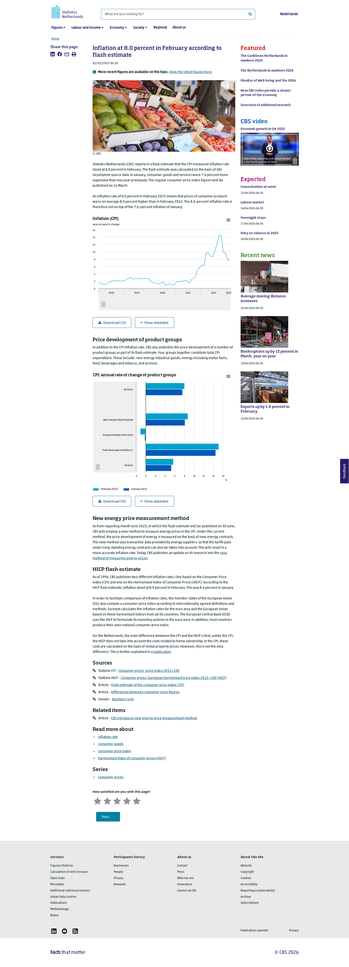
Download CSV (112, 323)
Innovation (184, 884)
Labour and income (86, 28)
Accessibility (249, 884)
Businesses (121, 865)
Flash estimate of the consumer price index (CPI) (147, 685)
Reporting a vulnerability (258, 890)
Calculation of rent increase (69, 872)
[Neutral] (117, 800)
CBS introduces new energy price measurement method (154, 718)
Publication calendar (254, 930)
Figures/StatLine (61, 865)
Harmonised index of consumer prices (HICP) (132, 758)
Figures (56, 28)
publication (162, 652)
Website (246, 865)
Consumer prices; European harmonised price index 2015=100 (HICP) (174, 678)
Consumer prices (110, 777)
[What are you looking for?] (178, 14)
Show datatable (154, 323)
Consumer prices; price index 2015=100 (148, 671)
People (118, 872)
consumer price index (114, 751)
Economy (117, 28)
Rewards (120, 884)
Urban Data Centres (63, 896)
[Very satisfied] (137, 800)
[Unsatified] (107, 800)
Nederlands (289, 14)
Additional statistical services (70, 890)
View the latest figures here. (190, 72)
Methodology (59, 909)
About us (179, 27)
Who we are (185, 878)
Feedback (344, 471)
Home (55, 38)
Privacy (118, 878)
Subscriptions (250, 903)
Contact (182, 865)
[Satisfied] (127, 800)
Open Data (57, 878)
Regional (160, 27)
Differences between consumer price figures (145, 692)
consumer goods (110, 744)
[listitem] (52, 54)
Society (138, 28)
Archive (246, 896)
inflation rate (108, 737)
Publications (58, 903)
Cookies (246, 878)
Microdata (57, 884)
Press (180, 872)
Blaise (54, 915)
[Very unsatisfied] (97, 800)
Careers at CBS (186, 890)
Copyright (247, 872)
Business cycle (123, 699)
